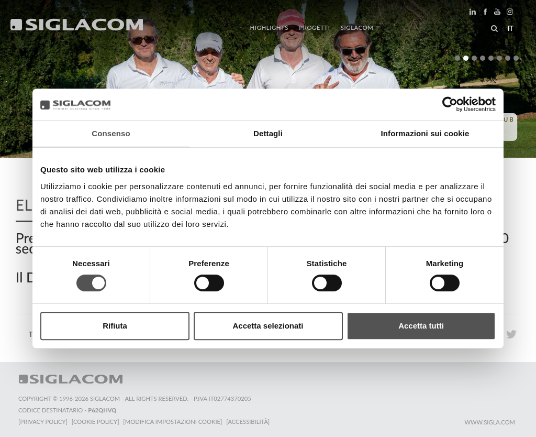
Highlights (269, 27)
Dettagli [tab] (268, 133)
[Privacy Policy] (43, 421)
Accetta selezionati (267, 325)
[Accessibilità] (248, 421)
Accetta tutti (421, 325)
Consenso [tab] (111, 133)
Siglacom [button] (360, 27)
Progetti (314, 27)
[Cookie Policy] (95, 421)
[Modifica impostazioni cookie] (173, 421)
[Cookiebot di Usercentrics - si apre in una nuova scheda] (450, 104)
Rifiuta (115, 325)
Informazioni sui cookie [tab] (425, 133)
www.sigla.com (489, 422)
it (510, 28)
